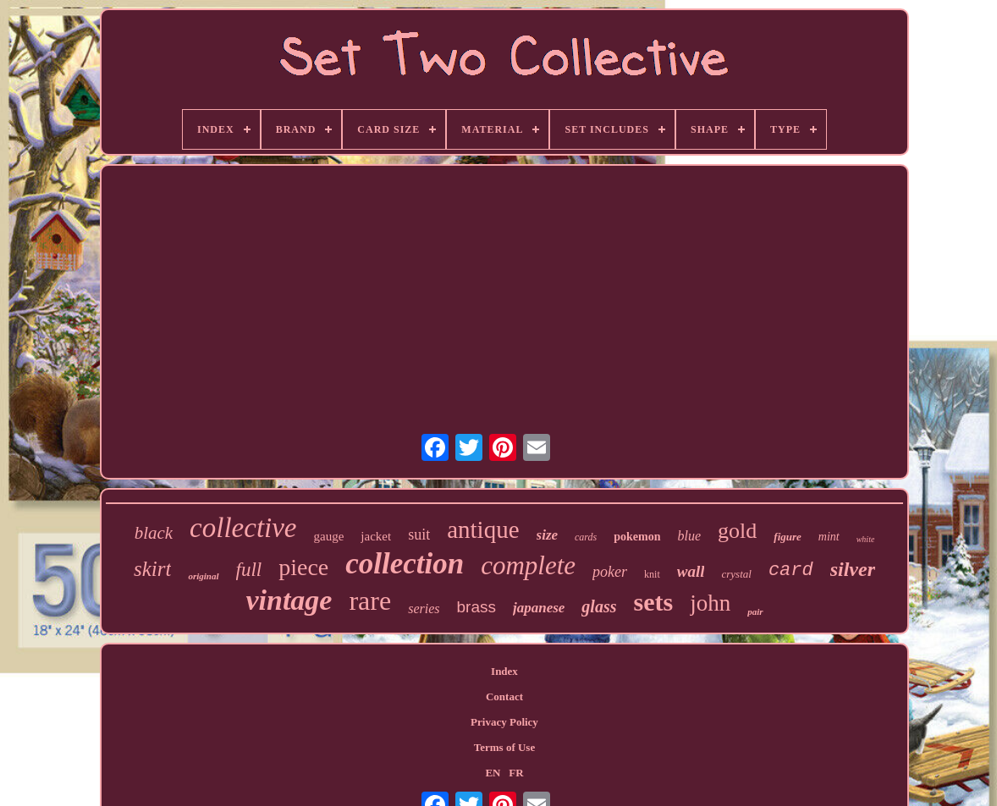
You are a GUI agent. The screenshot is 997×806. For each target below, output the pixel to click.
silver (852, 569)
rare (370, 600)
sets (653, 602)
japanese (539, 608)
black (154, 533)
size (548, 535)
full (249, 569)
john (710, 603)
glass (598, 606)
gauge (329, 536)
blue (690, 536)
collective (243, 528)
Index (504, 671)
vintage (288, 600)
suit (419, 534)
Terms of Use (504, 747)
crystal (736, 573)
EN (492, 772)
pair (755, 611)
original (203, 576)
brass (476, 607)
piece (303, 567)
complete (528, 565)
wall (691, 571)
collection (404, 563)
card (790, 570)
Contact (504, 696)
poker (609, 571)
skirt (152, 568)
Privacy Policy (504, 722)
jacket (376, 536)
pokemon (637, 536)
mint (829, 536)
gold (737, 530)
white (866, 539)
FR (516, 772)
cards (586, 537)
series (423, 608)
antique (483, 529)
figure (787, 536)
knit (652, 574)
